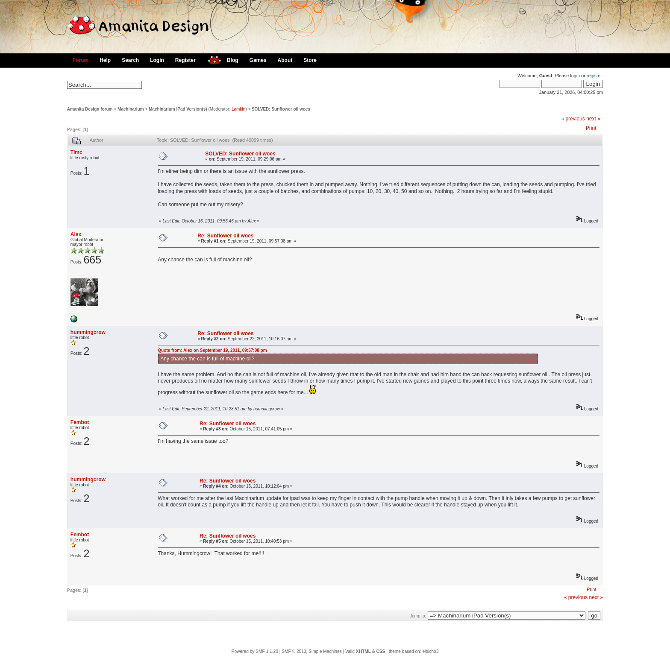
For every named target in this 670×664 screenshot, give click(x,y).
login (575, 75)
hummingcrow (88, 332)
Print (591, 128)
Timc (76, 152)
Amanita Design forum (90, 109)
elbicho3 (430, 651)
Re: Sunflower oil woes (225, 236)
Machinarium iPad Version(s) (178, 109)
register (594, 75)
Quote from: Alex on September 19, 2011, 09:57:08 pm (212, 350)
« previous (573, 119)
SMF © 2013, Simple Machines (312, 651)
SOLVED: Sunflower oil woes (281, 109)
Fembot (80, 422)
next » (593, 119)
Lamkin (238, 109)
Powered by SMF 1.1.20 (255, 651)
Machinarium (131, 109)
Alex (76, 234)
